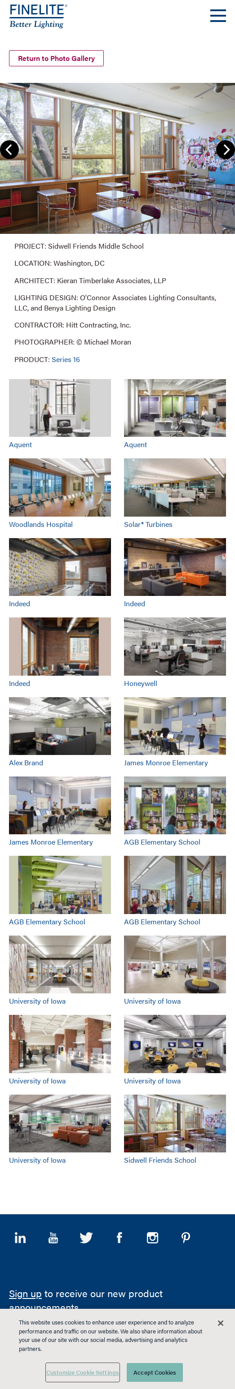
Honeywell (140, 681)
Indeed (19, 601)
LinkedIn (20, 1236)
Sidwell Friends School (160, 1158)
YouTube (53, 1236)
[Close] (221, 1323)
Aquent (20, 442)
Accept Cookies (154, 1372)
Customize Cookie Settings (82, 1372)
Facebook (119, 1236)
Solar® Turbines (148, 522)
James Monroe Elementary (166, 760)
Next (225, 147)
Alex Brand (26, 760)
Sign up (25, 1291)
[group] (117, 222)
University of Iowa (37, 999)
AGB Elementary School (162, 840)
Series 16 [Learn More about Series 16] (66, 357)
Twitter (86, 1236)
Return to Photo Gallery (56, 57)
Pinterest (185, 1236)
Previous (9, 147)
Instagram (153, 1236)
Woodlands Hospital (41, 522)
